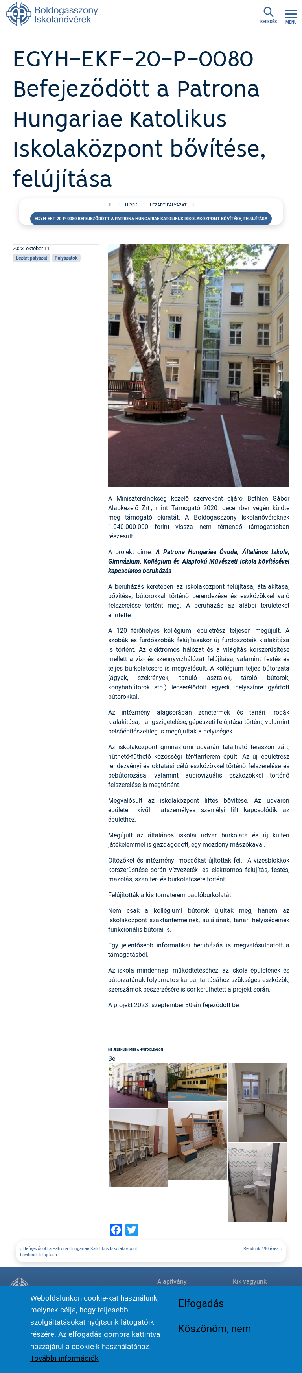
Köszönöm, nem (214, 1328)
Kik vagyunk (250, 1281)
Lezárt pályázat (168, 205)
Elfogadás (201, 1303)
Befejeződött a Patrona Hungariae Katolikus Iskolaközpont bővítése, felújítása (78, 1251)
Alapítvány (172, 1281)
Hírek (131, 205)
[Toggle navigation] (291, 15)
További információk (64, 1358)
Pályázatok (66, 257)
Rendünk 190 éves (261, 1248)
